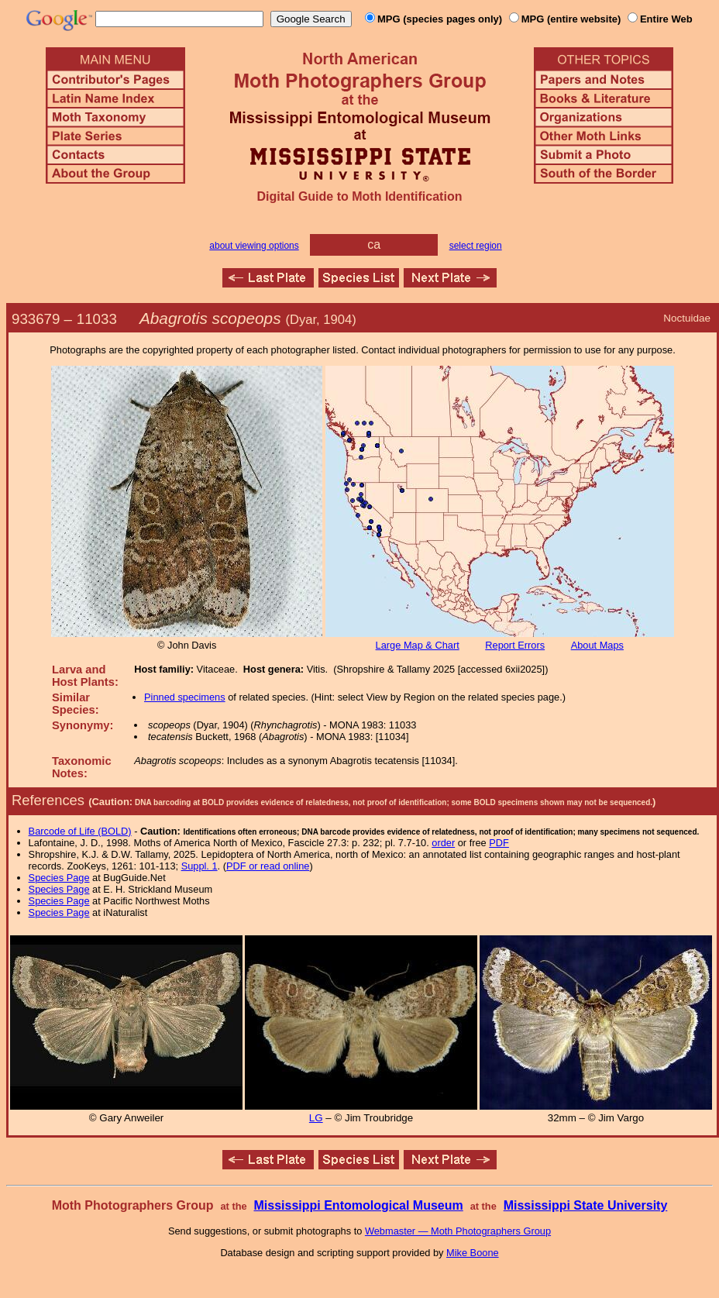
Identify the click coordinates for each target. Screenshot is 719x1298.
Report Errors (515, 645)
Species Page (59, 877)
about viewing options (253, 245)
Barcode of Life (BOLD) (80, 831)
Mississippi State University (586, 1205)
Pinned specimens (184, 697)
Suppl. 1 (199, 866)
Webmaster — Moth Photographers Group (458, 1231)
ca (373, 244)
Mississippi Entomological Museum (358, 1205)
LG (316, 1118)
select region (475, 245)
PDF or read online (267, 866)
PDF (499, 843)
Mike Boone (472, 1252)
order (443, 843)
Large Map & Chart (417, 645)
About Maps (597, 645)
